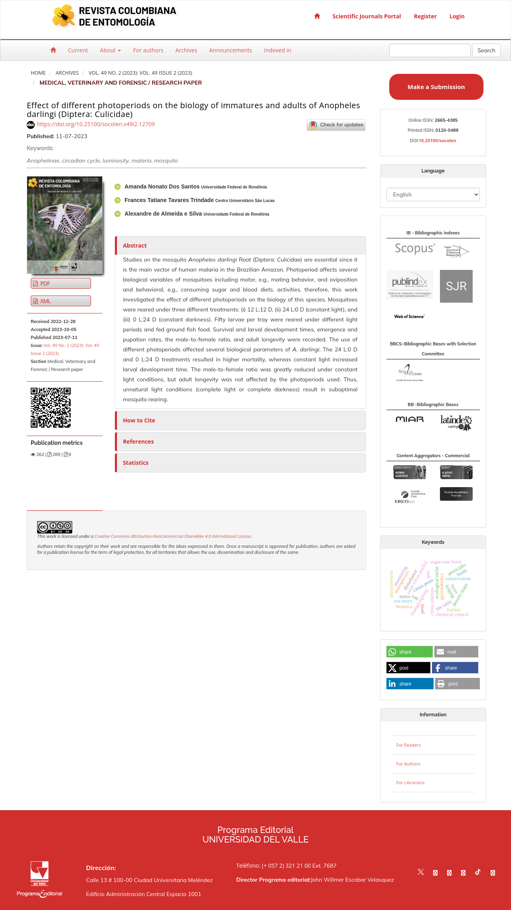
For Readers (408, 745)
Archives (186, 50)
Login (457, 16)
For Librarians (410, 782)
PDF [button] (44, 283)
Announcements (230, 50)
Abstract (135, 245)
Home (38, 72)
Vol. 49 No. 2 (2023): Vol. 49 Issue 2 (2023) (140, 72)
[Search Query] (430, 50)
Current (78, 50)
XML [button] (45, 301)
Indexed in (277, 50)
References (138, 441)
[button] (409, 652)
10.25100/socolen (437, 140)
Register (425, 16)
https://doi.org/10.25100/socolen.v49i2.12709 (96, 124)
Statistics (136, 462)
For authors (148, 50)
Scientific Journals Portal (367, 16)
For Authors (408, 764)
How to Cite (139, 420)
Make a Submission (436, 87)
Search (486, 50)
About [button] (110, 50)
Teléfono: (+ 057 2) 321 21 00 (273, 865)
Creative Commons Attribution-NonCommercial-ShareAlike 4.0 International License (173, 536)
